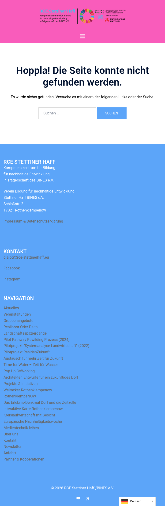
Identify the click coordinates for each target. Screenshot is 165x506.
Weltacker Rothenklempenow (28, 390)
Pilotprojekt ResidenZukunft (27, 352)
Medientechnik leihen (21, 428)
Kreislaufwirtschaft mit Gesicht (29, 415)
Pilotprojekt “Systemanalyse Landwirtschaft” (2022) (46, 346)
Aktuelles (11, 308)
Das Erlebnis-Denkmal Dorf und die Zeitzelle (40, 402)
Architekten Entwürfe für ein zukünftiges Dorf (41, 377)
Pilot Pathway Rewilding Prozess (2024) (37, 339)
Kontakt (10, 440)
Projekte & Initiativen (21, 383)
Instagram (12, 279)
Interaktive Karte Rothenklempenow (33, 409)
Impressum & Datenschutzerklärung (33, 221)
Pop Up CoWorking (19, 371)
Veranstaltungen (17, 314)
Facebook (12, 268)
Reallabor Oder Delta (21, 327)
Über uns (11, 434)
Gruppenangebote (18, 320)
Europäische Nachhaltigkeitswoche (33, 421)
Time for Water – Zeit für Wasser (31, 365)
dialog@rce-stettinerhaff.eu (26, 257)
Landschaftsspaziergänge (25, 333)
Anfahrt (10, 453)
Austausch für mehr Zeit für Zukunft (33, 358)
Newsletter (13, 446)
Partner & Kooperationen (24, 459)
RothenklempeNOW (20, 396)
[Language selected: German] (137, 501)
